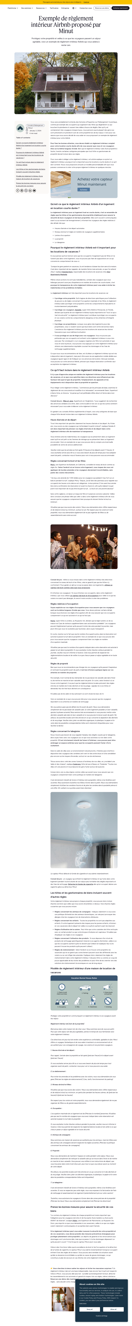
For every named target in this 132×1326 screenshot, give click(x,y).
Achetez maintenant (120, 8)
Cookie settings (101, 1316)
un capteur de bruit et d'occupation (84, 596)
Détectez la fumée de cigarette (80, 884)
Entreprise (65, 8)
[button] (13, 8)
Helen (74, 1221)
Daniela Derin (67, 272)
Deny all (90, 1309)
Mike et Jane (68, 401)
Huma (53, 621)
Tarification (54, 8)
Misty (53, 465)
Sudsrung (77, 764)
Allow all (113, 1309)
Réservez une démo (102, 8)
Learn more (82, 1303)
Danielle (78, 310)
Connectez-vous (86, 8)
